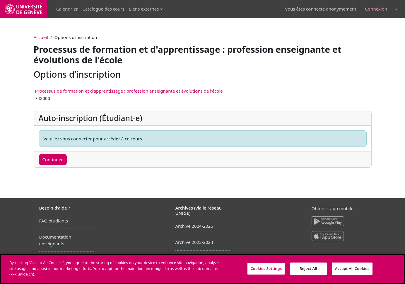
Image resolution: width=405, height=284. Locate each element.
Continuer (52, 159)
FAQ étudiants (53, 221)
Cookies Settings (266, 268)
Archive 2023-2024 (194, 242)
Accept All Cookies (352, 268)
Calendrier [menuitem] (67, 9)
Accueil (41, 37)
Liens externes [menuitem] (144, 9)
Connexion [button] (376, 9)
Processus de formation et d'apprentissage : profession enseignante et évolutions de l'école (129, 91)
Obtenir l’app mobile (332, 208)
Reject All (308, 268)
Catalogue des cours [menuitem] (103, 9)
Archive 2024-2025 (194, 226)
